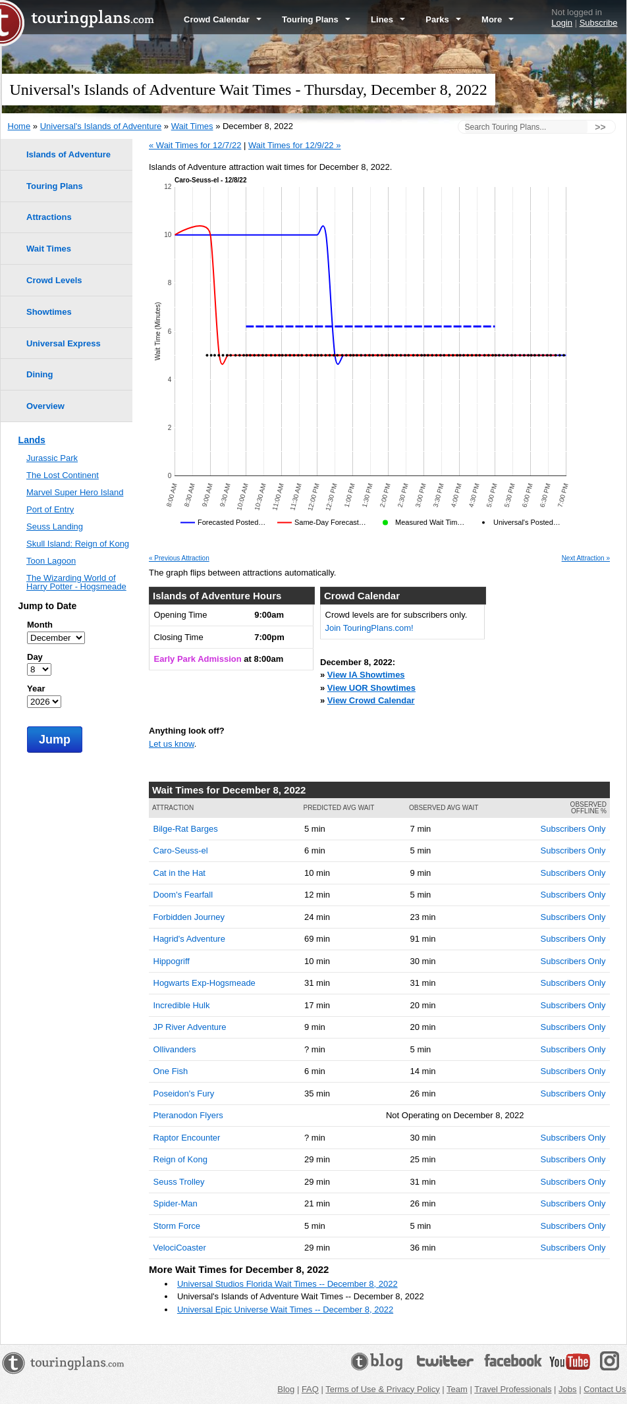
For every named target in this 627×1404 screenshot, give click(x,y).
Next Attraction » (586, 558)
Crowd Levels (54, 280)
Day (35, 657)
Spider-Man (175, 1203)
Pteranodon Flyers (188, 1115)
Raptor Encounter (187, 1138)
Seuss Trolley (179, 1182)
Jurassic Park (52, 458)
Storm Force (177, 1226)
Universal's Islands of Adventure (101, 126)
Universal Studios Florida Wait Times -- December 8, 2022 (287, 1284)
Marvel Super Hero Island (74, 492)
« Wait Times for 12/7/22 (195, 145)
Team (457, 1389)
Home (19, 126)
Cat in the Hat (179, 873)
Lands (31, 440)
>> (600, 127)
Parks (443, 19)
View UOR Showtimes (371, 688)
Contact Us (605, 1389)
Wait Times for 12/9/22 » (294, 145)
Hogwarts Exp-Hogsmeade (204, 983)
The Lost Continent (62, 475)
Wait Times (192, 126)
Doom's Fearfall (183, 895)
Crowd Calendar (222, 19)
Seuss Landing (54, 526)
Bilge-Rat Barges (185, 829)
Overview (45, 406)
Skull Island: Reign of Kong (77, 544)
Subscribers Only (573, 829)
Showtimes (49, 312)
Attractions (49, 217)
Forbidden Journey (189, 917)
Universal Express (63, 343)
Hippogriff (171, 961)
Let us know (171, 744)
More (497, 19)
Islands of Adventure (68, 154)
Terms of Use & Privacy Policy (382, 1389)
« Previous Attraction (179, 558)
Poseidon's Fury (184, 1093)
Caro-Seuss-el (180, 850)
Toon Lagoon (51, 561)
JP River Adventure (190, 1027)
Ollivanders (174, 1049)
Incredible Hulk (181, 1005)
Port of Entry (50, 509)
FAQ (310, 1389)
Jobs (567, 1389)
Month (40, 625)
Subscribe (599, 23)
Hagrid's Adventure (189, 939)
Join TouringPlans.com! (369, 628)
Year (36, 688)
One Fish (170, 1071)
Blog (285, 1389)
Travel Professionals (512, 1389)
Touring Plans (316, 19)
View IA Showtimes (366, 675)
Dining (39, 374)
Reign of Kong (180, 1159)
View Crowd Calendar (371, 700)
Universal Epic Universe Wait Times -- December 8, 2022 (285, 1309)
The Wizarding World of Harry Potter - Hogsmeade (76, 582)
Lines (388, 19)
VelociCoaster (179, 1248)
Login (561, 23)
